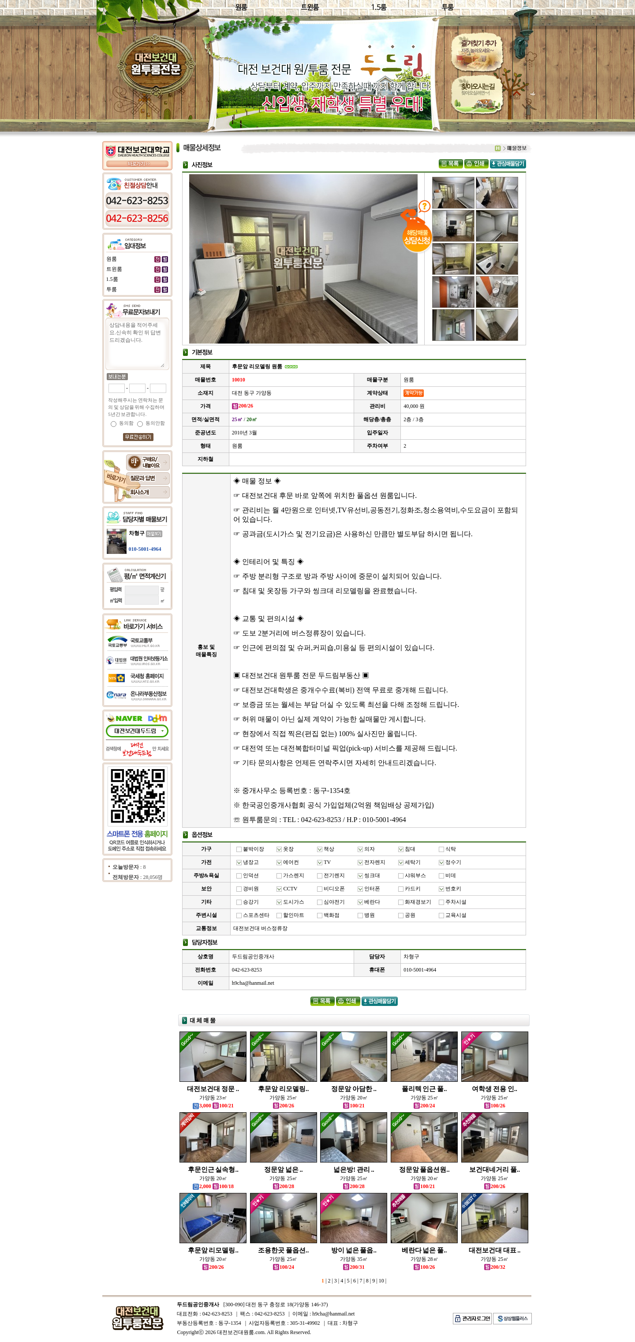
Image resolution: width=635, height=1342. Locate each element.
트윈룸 (114, 269)
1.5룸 (112, 279)
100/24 (283, 1267)
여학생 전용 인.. (494, 1088)
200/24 (424, 1106)
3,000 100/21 (213, 1106)
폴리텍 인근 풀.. (424, 1088)
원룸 (111, 259)
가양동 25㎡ (283, 1098)
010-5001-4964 (145, 549)
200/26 (283, 1106)
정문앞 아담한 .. (354, 1088)
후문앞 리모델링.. (283, 1088)
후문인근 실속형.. (213, 1169)
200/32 (494, 1267)
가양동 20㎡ (354, 1098)
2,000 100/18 (213, 1186)
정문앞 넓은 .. (283, 1169)
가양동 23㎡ (213, 1098)
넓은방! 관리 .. (353, 1169)
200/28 (283, 1186)
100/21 (353, 1106)
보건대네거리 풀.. (494, 1169)
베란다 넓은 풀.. (424, 1250)
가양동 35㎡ (354, 1259)
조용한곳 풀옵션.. (283, 1250)
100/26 (494, 1106)
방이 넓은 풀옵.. (354, 1250)
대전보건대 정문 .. (213, 1088)
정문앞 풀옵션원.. (424, 1169)
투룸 (111, 289)
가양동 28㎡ (424, 1259)
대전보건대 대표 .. (495, 1250)
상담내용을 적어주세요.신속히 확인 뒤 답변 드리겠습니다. (136, 344)
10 (380, 1281)
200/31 (353, 1267)
